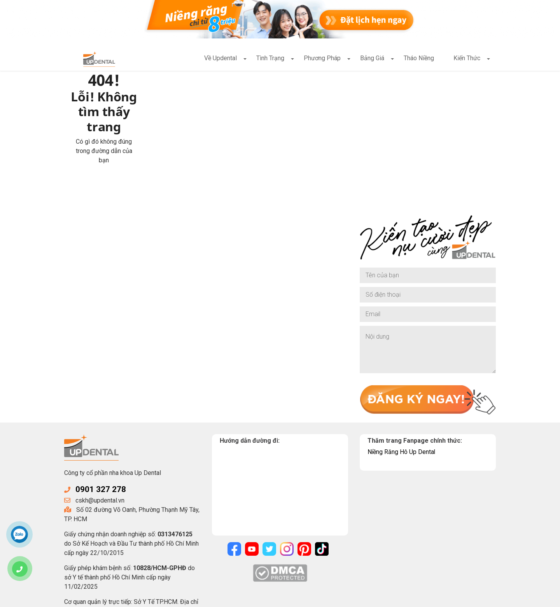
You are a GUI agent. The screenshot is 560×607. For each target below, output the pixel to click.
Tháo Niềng (419, 58)
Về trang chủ (187, 133)
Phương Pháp (322, 58)
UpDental (127, 598)
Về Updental (220, 58)
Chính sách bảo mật (238, 598)
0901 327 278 (100, 442)
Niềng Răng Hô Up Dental (402, 405)
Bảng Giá (372, 58)
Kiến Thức (466, 58)
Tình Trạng (270, 58)
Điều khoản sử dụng (297, 598)
